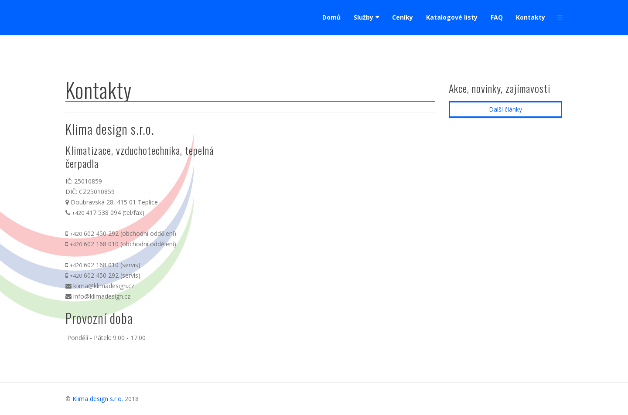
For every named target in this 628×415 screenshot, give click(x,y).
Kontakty (530, 17)
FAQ (497, 17)
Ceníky (402, 17)
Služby (363, 17)
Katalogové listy (452, 17)
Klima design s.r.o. (97, 399)
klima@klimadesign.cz (103, 286)
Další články (505, 109)
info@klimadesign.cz (101, 296)
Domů (331, 17)
